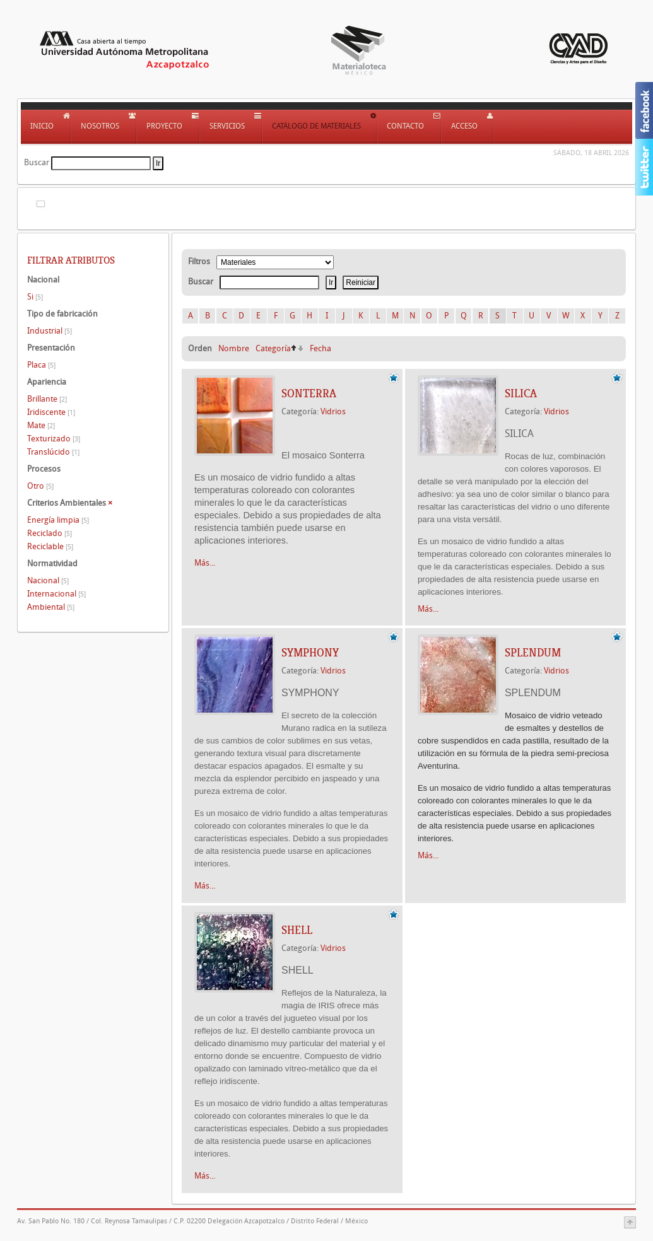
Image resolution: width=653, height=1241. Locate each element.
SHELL (296, 930)
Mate (41, 425)
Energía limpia (58, 520)
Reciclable (50, 546)
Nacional (48, 580)
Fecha (320, 348)
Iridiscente (51, 412)
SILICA (521, 393)
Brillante (47, 399)
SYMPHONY (310, 653)
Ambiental (50, 607)
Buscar (36, 162)
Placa (41, 365)
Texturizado (53, 438)
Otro (40, 486)
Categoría (273, 348)
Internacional (56, 593)
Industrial (49, 330)
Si (35, 296)
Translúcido (53, 452)
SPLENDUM (533, 653)
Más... (204, 563)
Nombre (233, 348)
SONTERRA (308, 393)
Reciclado (49, 533)
